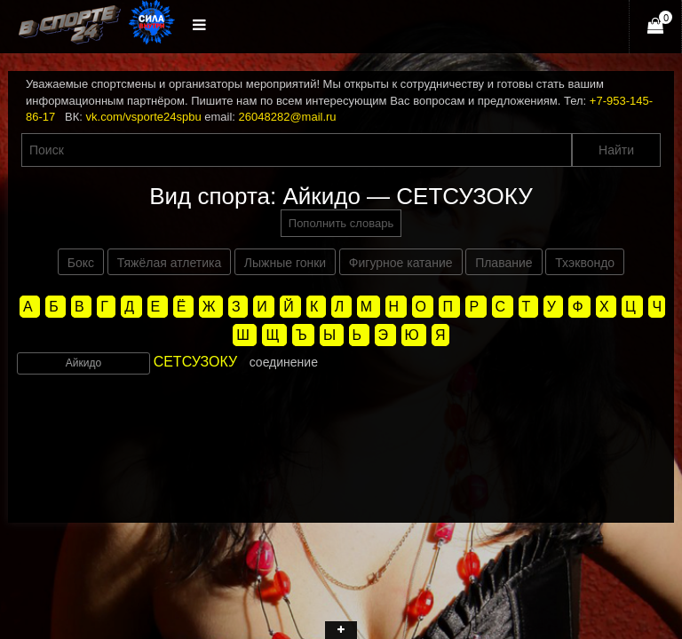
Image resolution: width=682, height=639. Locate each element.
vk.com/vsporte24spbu (144, 116)
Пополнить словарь (341, 223)
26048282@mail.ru (288, 116)
